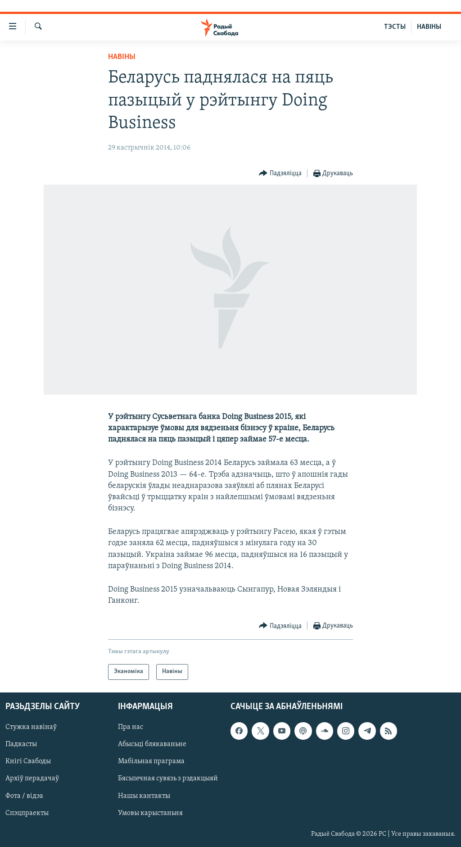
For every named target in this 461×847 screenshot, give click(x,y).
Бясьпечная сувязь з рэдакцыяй (168, 778)
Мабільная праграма (151, 761)
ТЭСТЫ (395, 27)
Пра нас (130, 727)
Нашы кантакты (144, 795)
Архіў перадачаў (32, 778)
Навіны (122, 57)
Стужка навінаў (31, 727)
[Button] (280, 174)
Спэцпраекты (27, 812)
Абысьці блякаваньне (152, 744)
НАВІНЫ (429, 27)
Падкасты (21, 744)
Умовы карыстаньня (150, 812)
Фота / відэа (24, 795)
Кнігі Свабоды (28, 761)
